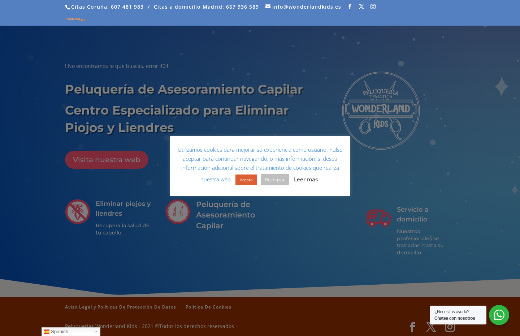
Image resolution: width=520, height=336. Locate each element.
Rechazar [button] (275, 179)
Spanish (56, 332)
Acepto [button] (246, 179)
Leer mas (306, 179)
